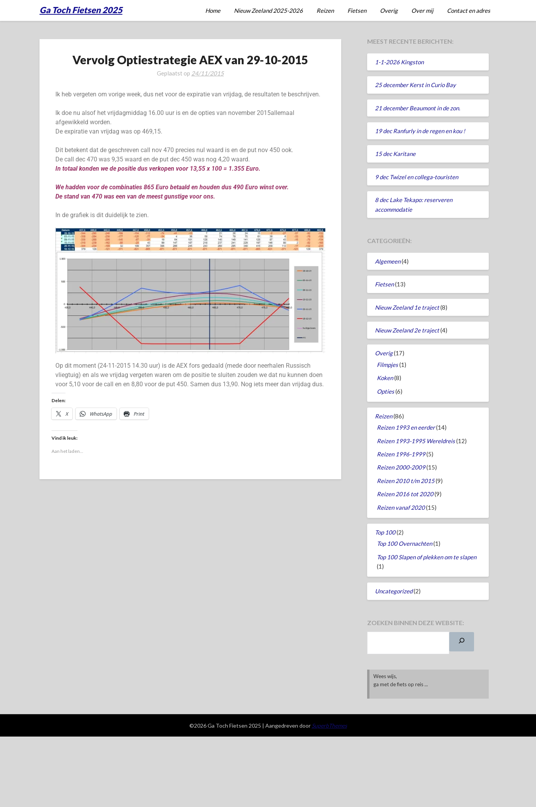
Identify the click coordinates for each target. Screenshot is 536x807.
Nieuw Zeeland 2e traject (407, 330)
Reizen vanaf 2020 (401, 507)
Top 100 (385, 532)
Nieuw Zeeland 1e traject (407, 307)
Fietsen (356, 10)
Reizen (325, 10)
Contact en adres (468, 10)
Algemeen (387, 261)
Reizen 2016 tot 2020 (405, 493)
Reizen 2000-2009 (401, 467)
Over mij (422, 10)
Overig (389, 10)
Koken (385, 377)
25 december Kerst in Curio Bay (415, 84)
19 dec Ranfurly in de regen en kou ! (420, 130)
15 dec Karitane (395, 153)
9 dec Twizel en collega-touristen (416, 176)
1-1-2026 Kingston (399, 61)
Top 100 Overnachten (404, 543)
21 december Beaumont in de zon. (417, 108)
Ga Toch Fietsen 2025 (81, 10)
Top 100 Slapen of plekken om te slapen (426, 556)
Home (212, 10)
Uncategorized (393, 591)
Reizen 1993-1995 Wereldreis (416, 440)
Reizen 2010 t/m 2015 (406, 480)
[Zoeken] (461, 641)
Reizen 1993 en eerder (406, 427)
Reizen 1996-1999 (401, 454)
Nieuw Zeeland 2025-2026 (268, 10)
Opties (385, 391)
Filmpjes (387, 364)
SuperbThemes (329, 725)
